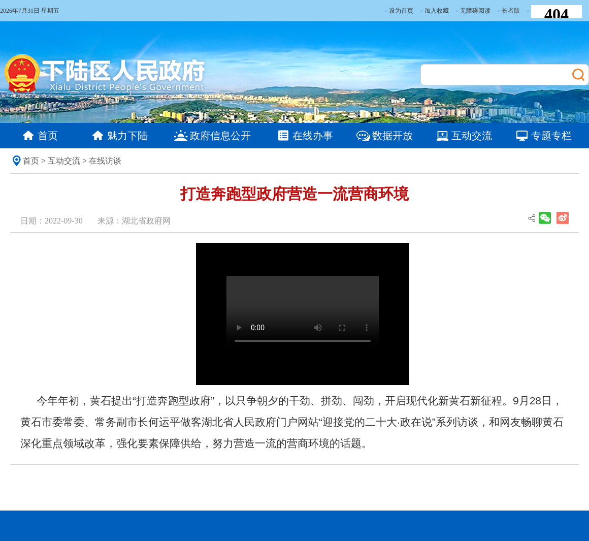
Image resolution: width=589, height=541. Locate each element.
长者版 (511, 10)
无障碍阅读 (473, 10)
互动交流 (64, 160)
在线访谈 (105, 160)
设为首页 (399, 10)
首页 (31, 160)
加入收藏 (434, 10)
